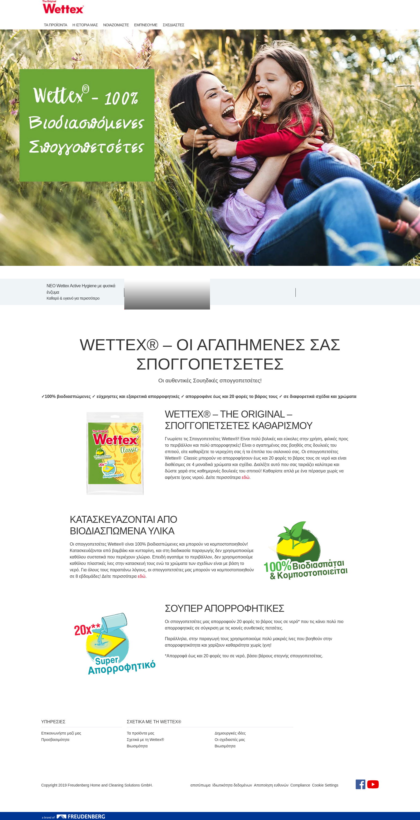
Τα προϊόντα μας (141, 733)
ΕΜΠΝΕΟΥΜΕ (146, 25)
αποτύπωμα (200, 785)
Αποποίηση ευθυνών (271, 785)
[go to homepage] (63, 7)
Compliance (300, 785)
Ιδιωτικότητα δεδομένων (232, 785)
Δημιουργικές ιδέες (230, 733)
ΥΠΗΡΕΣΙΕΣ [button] (53, 722)
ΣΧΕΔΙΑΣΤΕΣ (173, 25)
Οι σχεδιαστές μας (230, 739)
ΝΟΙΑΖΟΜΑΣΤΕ (116, 25)
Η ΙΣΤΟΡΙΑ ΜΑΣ (85, 25)
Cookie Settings (325, 785)
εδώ (246, 477)
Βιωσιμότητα (137, 746)
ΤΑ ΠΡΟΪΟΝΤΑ (55, 25)
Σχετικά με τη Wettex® (145, 739)
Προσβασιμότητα (55, 739)
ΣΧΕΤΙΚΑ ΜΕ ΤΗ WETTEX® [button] (154, 722)
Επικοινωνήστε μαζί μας (61, 733)
